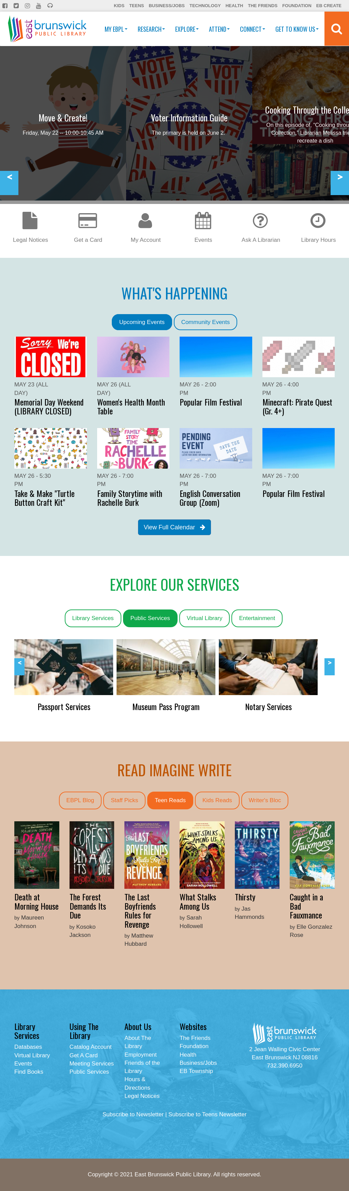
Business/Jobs (166, 5)
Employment (140, 1055)
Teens (136, 5)
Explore (187, 29)
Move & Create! (63, 117)
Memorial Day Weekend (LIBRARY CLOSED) (49, 406)
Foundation (297, 5)
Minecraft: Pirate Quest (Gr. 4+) (297, 406)
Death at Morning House (36, 901)
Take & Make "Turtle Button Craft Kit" (44, 497)
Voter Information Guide (189, 117)
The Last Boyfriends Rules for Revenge (140, 910)
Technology (205, 5)
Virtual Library (205, 618)
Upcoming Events (142, 322)
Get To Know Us (297, 29)
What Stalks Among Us (198, 901)
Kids (119, 5)
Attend (219, 29)
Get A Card (84, 1055)
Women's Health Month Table (131, 406)
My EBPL (116, 29)
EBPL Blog (80, 800)
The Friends (262, 5)
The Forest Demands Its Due (88, 906)
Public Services (150, 618)
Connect (252, 29)
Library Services (93, 618)
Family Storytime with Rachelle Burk (129, 497)
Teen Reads (170, 800)
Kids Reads (217, 800)
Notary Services (268, 706)
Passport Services (63, 706)
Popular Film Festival (211, 402)
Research (151, 29)
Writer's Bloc (265, 800)
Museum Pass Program (166, 706)
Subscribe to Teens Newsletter (207, 1114)
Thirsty (245, 897)
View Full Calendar (175, 527)
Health (234, 5)
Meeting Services (92, 1063)
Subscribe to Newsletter (133, 1114)
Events (23, 1063)
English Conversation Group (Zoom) (210, 497)
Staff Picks (124, 800)
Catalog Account (91, 1047)
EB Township (196, 1071)
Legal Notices (142, 1096)
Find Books (28, 1072)
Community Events (205, 322)
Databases (28, 1047)
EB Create (329, 5)
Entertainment (257, 618)
